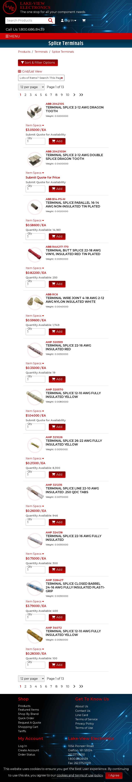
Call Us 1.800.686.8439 (25, 29)
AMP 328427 (54, 580)
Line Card (81, 715)
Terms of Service (86, 719)
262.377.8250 (76, 754)
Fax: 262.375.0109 (79, 763)
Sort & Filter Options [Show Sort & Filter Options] (38, 62)
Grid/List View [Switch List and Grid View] (30, 71)
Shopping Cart (28, 727)
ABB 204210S (55, 103)
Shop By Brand (28, 714)
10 (67, 95)
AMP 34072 (54, 627)
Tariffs (22, 731)
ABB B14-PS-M (55, 199)
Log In (68, 20)
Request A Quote (29, 722)
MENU (13, 36)
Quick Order (26, 718)
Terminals (41, 51)
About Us (81, 706)
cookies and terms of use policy (80, 775)
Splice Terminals (63, 51)
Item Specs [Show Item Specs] (35, 125)
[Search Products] (50, 20)
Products (24, 51)
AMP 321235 (54, 484)
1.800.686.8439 (78, 758)
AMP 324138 (54, 532)
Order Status (26, 754)
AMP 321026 (54, 437)
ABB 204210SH (56, 151)
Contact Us (82, 710)
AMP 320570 (54, 389)
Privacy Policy (84, 723)
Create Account (28, 750)
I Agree (114, 775)
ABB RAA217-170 (57, 246)
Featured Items (28, 709)
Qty (30, 137)
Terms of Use (84, 728)
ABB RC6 (52, 294)
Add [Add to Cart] (57, 141)
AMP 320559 (54, 342)
